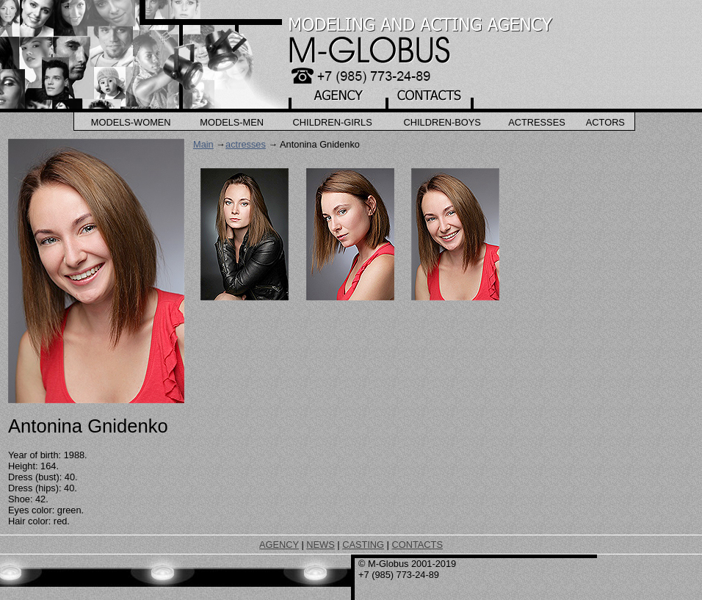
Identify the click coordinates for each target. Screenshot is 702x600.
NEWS (320, 544)
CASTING (363, 544)
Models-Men (232, 122)
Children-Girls (332, 122)
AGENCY (279, 544)
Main (203, 144)
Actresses (536, 122)
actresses (245, 144)
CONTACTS (416, 544)
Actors (605, 122)
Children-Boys (442, 122)
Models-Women (131, 122)
